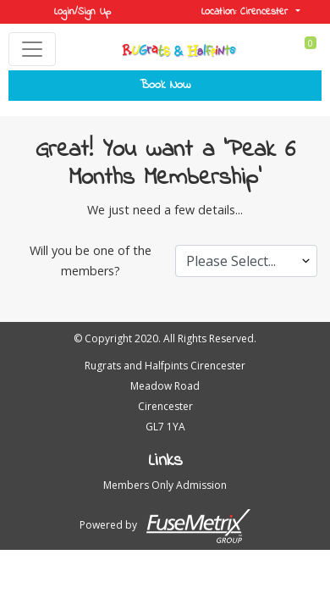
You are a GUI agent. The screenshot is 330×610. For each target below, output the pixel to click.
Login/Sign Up (82, 11)
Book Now (165, 85)
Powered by (165, 526)
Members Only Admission (165, 485)
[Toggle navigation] (32, 49)
